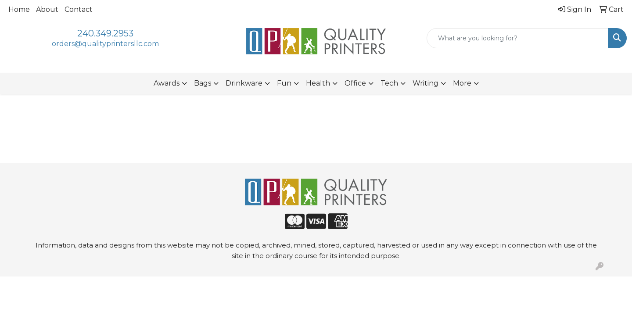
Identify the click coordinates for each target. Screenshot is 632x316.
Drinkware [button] (244, 83)
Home (19, 9)
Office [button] (355, 83)
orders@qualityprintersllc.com (105, 44)
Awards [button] (167, 83)
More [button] (462, 83)
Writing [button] (425, 83)
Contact (79, 9)
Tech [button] (389, 83)
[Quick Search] (517, 38)
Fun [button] (284, 83)
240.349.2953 (105, 33)
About (47, 9)
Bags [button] (202, 83)
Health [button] (318, 83)
